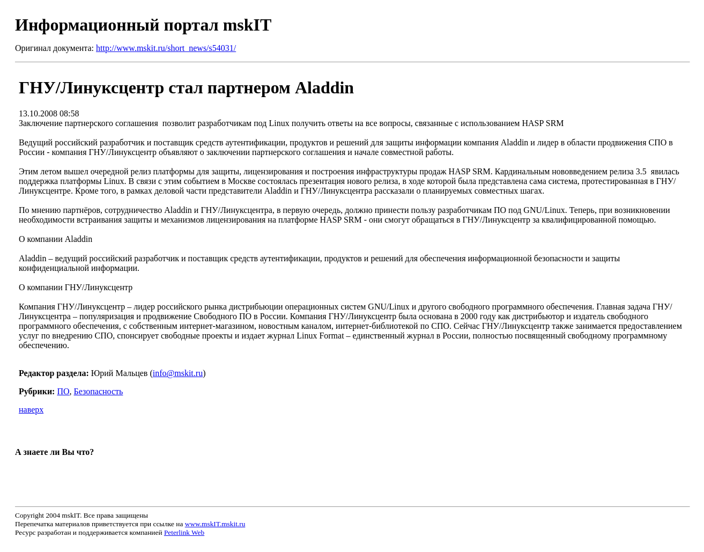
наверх (31, 409)
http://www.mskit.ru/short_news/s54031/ (166, 48)
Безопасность (98, 391)
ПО (63, 391)
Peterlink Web (184, 532)
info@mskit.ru (178, 373)
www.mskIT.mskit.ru (215, 524)
